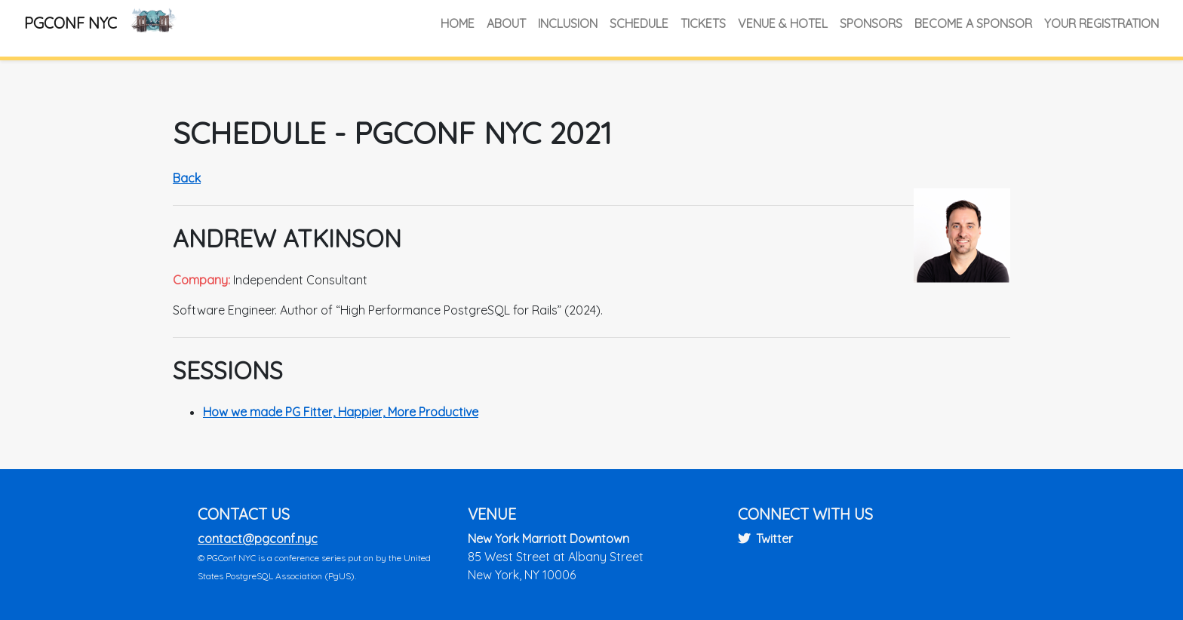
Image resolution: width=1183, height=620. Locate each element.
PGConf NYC (70, 23)
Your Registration (1101, 23)
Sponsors (871, 23)
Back (187, 178)
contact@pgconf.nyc (258, 538)
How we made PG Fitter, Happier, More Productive (340, 411)
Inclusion (568, 23)
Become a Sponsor (973, 23)
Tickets (703, 23)
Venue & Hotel (783, 23)
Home (458, 23)
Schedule (639, 23)
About (506, 23)
